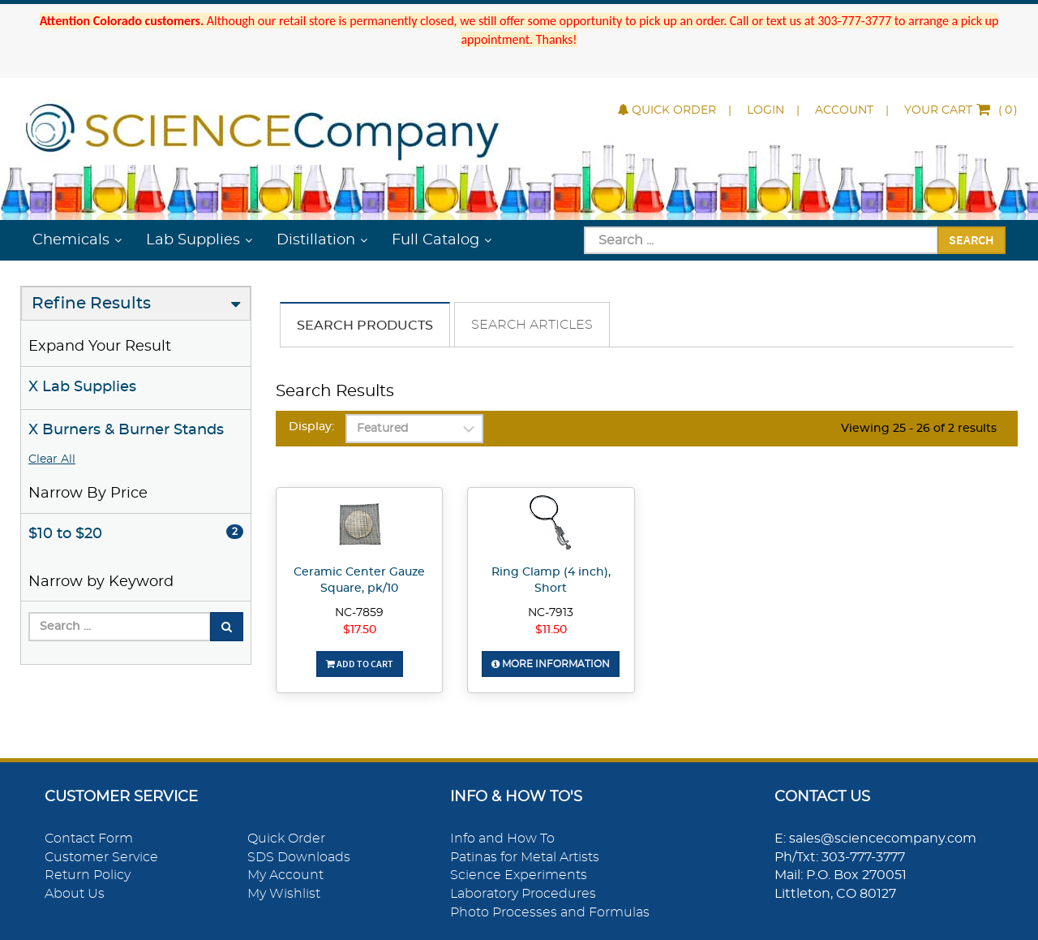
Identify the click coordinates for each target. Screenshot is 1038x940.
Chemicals (70, 240)
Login (765, 110)
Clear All (51, 459)
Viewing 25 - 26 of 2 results (919, 428)
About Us (75, 893)
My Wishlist (283, 893)
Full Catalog (435, 240)
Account (844, 110)
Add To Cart (359, 664)
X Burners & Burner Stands (126, 430)
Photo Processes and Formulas (550, 912)
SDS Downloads (298, 857)
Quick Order (667, 110)
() (961, 110)
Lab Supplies (193, 240)
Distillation (316, 240)
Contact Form (89, 838)
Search (971, 239)
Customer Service (101, 857)
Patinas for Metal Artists (524, 857)
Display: (311, 427)
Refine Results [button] (91, 303)
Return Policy (88, 875)
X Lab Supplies (82, 387)
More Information (550, 664)
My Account (285, 875)
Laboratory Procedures (523, 893)
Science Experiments (518, 875)
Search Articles (532, 324)
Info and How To (502, 838)
